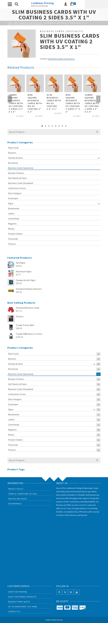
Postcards (13, 238)
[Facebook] (59, 592)
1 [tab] (42, 126)
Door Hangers (15, 193)
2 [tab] (45, 126)
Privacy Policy (15, 489)
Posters (12, 243)
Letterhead (13, 218)
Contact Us (14, 611)
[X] (65, 592)
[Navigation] (10, 4)
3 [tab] (49, 126)
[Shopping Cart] (96, 4)
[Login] (88, 4)
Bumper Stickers (16, 173)
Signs (10, 203)
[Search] (17, 4)
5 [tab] (55, 126)
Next (98, 99)
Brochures (13, 162)
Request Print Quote (19, 601)
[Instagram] (71, 592)
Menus (11, 228)
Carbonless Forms (17, 188)
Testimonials (15, 503)
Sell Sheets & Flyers (17, 178)
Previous (10, 99)
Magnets (12, 223)
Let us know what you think (22, 606)
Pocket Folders (15, 233)
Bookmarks (13, 208)
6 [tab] (59, 126)
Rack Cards (13, 147)
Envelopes (13, 198)
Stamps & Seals (15, 157)
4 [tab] (52, 126)
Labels (11, 213)
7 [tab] (62, 126)
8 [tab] (65, 126)
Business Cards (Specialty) (61, 59)
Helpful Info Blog (17, 498)
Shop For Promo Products (22, 596)
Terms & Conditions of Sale (22, 493)
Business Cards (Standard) (20, 183)
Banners (12, 152)
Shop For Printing (17, 592)
